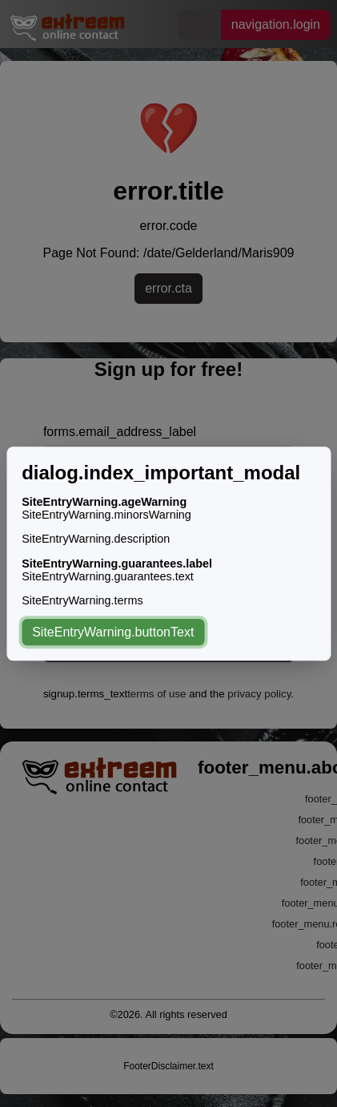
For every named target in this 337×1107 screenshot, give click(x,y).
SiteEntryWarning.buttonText (113, 632)
